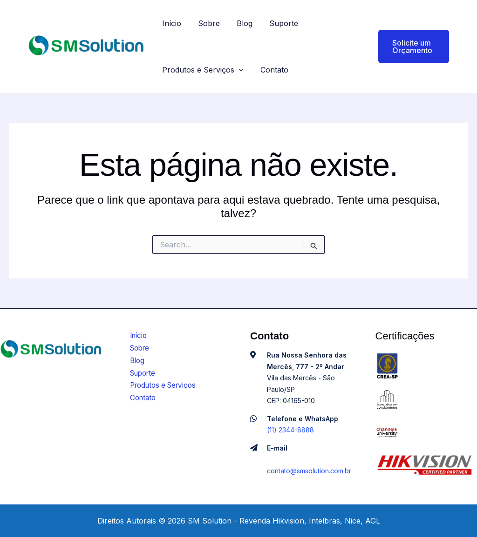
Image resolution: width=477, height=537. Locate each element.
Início (170, 23)
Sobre (206, 23)
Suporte (277, 23)
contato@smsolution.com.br (309, 471)
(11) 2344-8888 (290, 430)
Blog (240, 23)
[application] (238, 69)
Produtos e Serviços (202, 69)
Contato (272, 69)
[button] (406, 46)
